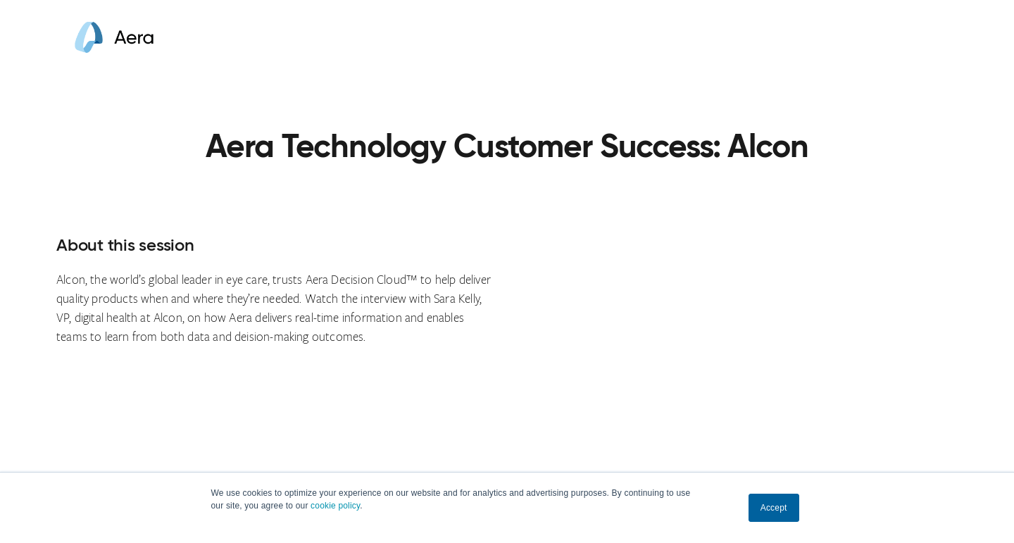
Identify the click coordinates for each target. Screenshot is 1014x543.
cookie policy (335, 506)
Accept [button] (773, 508)
